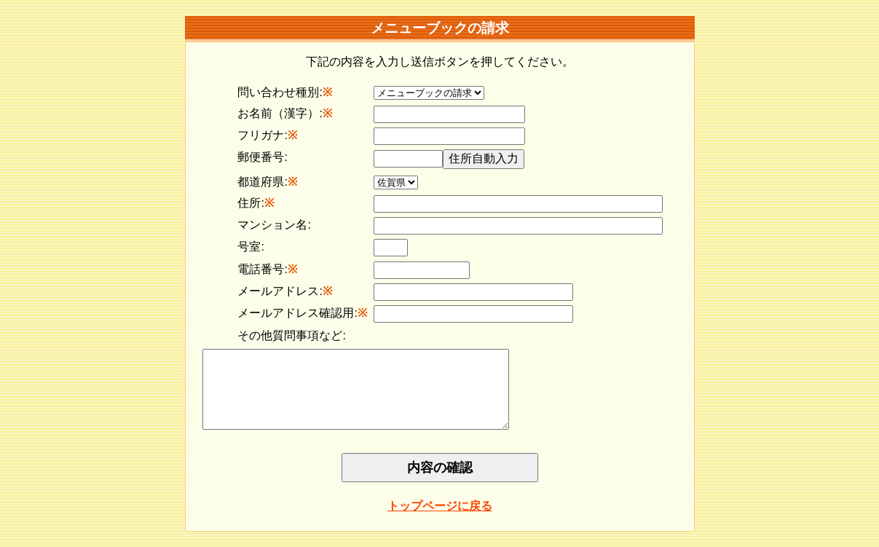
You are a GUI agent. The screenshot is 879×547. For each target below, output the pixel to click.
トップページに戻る (439, 521)
